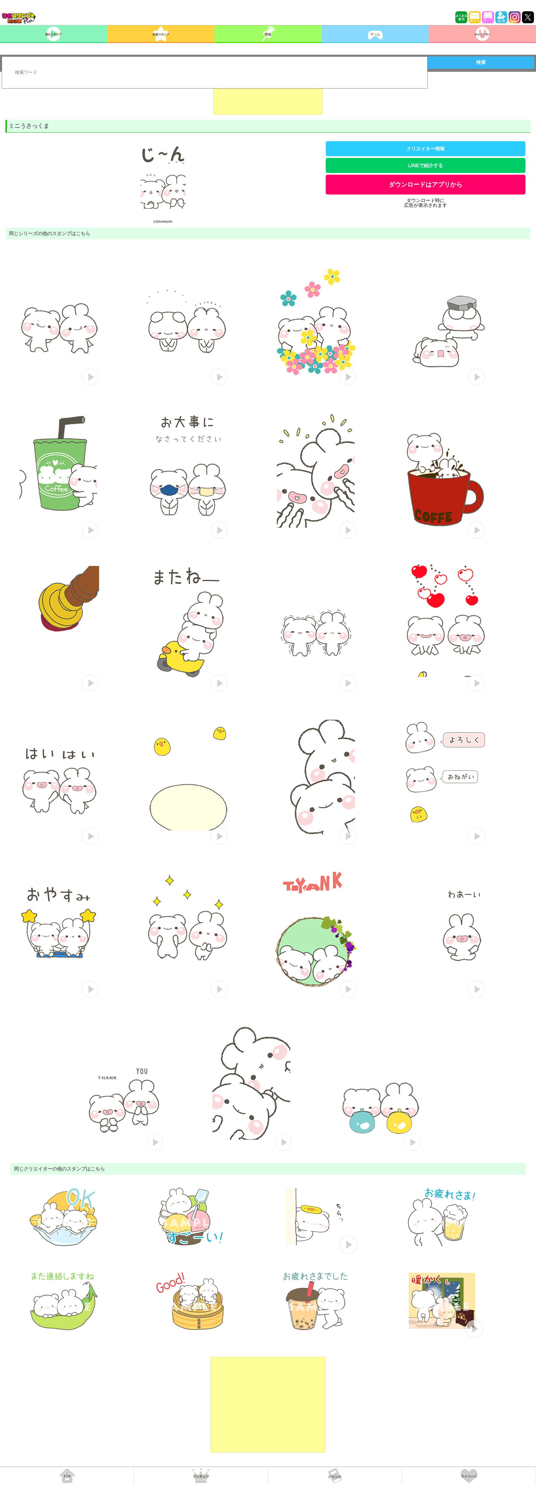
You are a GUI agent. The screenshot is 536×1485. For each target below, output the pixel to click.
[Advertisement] (268, 98)
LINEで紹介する (425, 165)
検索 (481, 62)
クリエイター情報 (425, 148)
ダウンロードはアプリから (426, 184)
